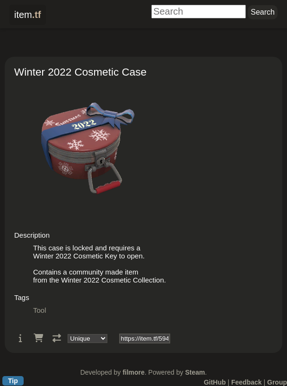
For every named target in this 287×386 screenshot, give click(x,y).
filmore (133, 372)
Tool (39, 310)
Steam (195, 372)
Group (277, 382)
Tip (13, 381)
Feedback (246, 382)
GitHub (215, 382)
